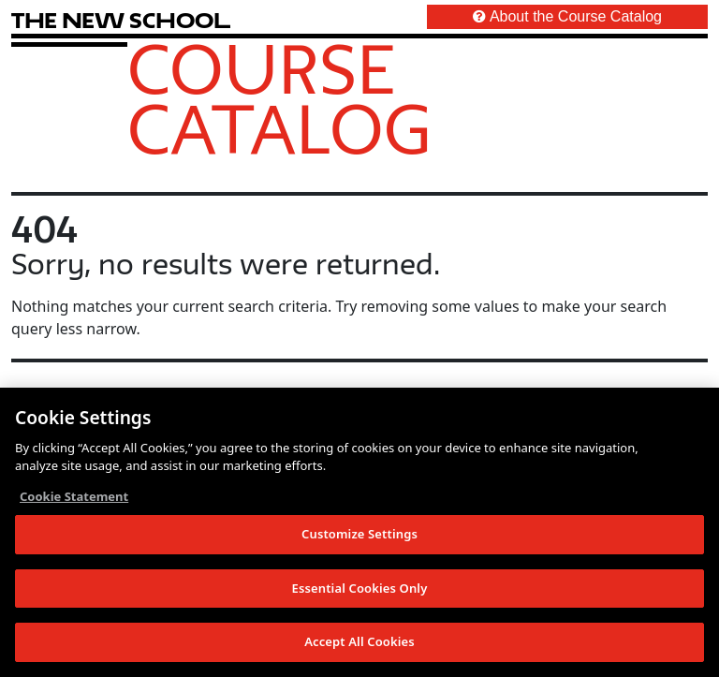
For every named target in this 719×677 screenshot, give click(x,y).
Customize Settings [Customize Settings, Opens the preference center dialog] (359, 533)
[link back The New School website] (120, 20)
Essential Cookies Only (360, 588)
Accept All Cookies (359, 641)
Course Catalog (279, 98)
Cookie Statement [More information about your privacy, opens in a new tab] (74, 496)
